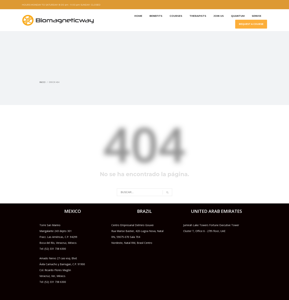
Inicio (42, 82)
